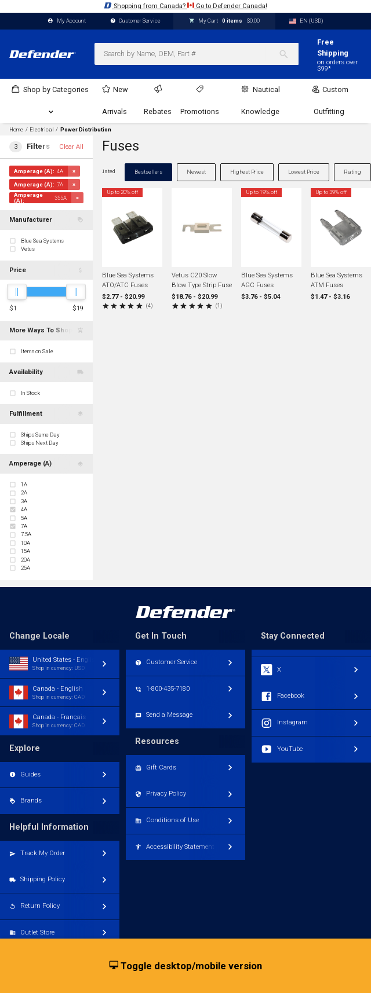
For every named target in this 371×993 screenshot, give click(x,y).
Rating (352, 171)
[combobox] (196, 54)
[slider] (17, 292)
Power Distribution (85, 130)
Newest (196, 171)
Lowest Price (303, 171)
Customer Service (135, 21)
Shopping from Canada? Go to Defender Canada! (185, 5)
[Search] (288, 54)
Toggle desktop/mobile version (186, 966)
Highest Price (247, 171)
